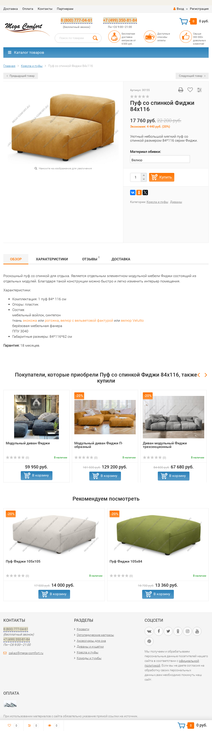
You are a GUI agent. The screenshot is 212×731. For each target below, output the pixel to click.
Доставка (10, 8)
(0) (17, 457)
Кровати (83, 629)
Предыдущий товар (21, 75)
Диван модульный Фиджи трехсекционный (165, 445)
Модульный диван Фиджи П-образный (98, 445)
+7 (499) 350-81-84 (120, 20)
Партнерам (65, 8)
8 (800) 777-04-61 (76, 20)
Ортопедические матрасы (95, 635)
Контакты (45, 8)
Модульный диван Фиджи (28, 443)
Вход (178, 8)
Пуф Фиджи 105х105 (23, 561)
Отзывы (91, 258)
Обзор (16, 259)
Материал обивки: (145, 151)
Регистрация (199, 8)
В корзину (40, 475)
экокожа (30, 320)
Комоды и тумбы (89, 658)
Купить (165, 177)
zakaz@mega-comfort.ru (26, 653)
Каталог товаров (26, 52)
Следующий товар (192, 75)
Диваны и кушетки (90, 646)
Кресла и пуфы (157, 202)
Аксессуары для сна (91, 640)
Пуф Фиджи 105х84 (126, 561)
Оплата (27, 8)
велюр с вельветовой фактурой (86, 320)
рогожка (52, 320)
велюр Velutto (132, 320)
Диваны (176, 202)
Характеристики (52, 259)
